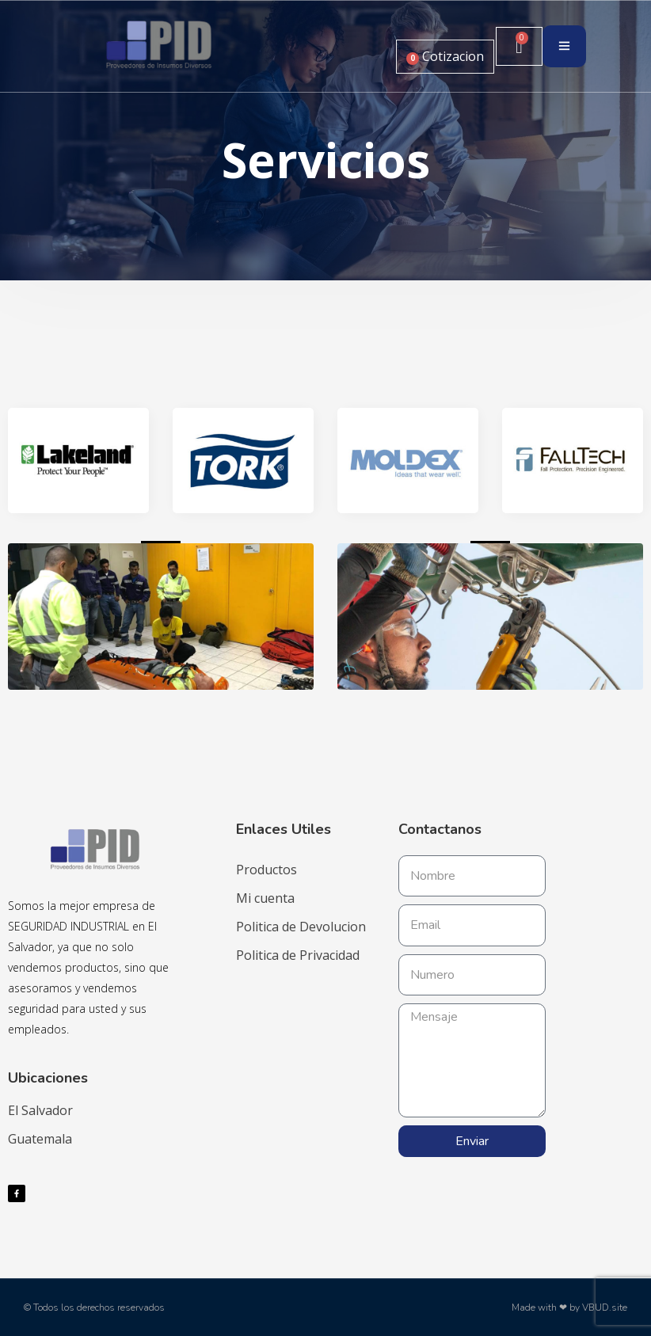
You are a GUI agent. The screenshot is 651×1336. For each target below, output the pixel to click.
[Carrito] (519, 46)
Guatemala (40, 1139)
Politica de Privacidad (298, 955)
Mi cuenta (265, 898)
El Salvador (40, 1110)
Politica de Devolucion (301, 926)
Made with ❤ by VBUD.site (569, 1307)
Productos (266, 869)
